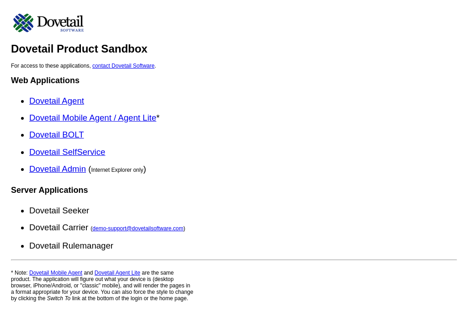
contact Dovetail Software (123, 66)
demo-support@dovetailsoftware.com (137, 228)
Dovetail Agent (56, 101)
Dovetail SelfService (67, 152)
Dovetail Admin (57, 169)
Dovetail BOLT (56, 134)
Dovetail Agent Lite (117, 273)
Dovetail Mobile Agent (55, 273)
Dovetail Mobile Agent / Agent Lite (92, 117)
